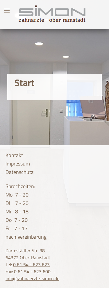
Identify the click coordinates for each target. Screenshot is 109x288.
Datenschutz (19, 172)
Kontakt (14, 155)
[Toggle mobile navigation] (7, 10)
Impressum (18, 164)
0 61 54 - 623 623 (31, 264)
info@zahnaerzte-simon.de (32, 278)
